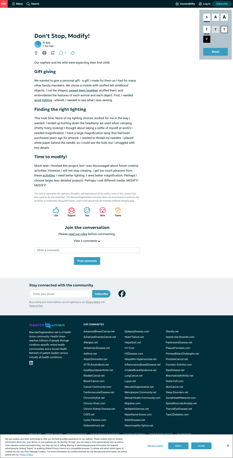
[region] (116, 446)
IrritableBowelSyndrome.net (140, 370)
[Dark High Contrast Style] (206, 39)
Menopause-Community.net (140, 392)
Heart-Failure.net (134, 337)
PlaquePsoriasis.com (178, 348)
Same (116, 212)
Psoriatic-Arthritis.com (179, 364)
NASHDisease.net (135, 420)
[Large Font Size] (215, 17)
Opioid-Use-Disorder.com (180, 337)
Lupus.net (130, 381)
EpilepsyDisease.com (137, 331)
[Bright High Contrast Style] (224, 29)
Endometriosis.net (93, 425)
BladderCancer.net (94, 375)
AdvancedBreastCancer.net (99, 331)
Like (54, 212)
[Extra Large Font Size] (224, 17)
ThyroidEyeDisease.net (179, 408)
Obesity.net (172, 331)
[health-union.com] (47, 325)
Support (70, 212)
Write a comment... (49, 250)
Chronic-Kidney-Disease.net (99, 408)
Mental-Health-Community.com (142, 397)
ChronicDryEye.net (94, 397)
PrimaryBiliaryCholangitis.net (182, 353)
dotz (48, 42)
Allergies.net (90, 342)
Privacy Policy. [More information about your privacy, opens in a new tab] (26, 454)
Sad (85, 212)
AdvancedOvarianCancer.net (99, 337)
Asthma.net (90, 353)
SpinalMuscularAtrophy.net (181, 403)
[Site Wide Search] (33, 4)
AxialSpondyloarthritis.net (98, 370)
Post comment (87, 261)
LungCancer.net (134, 375)
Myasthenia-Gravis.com (138, 414)
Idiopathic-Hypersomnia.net (140, 359)
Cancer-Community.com (97, 386)
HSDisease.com (134, 353)
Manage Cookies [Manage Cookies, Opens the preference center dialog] (155, 446)
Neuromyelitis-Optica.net (139, 425)
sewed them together (83, 90)
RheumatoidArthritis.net (179, 375)
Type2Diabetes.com (177, 414)
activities (49, 175)
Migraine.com (132, 403)
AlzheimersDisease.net (96, 348)
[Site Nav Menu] (17, 4)
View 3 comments (87, 241)
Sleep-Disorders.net (177, 392)
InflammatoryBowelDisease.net (143, 364)
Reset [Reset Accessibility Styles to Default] (215, 51)
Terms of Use (36, 306)
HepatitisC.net (133, 342)
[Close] (227, 445)
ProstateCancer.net (177, 359)
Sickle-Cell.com (174, 381)
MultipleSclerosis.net (137, 408)
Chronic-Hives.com (94, 403)
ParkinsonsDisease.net (179, 342)
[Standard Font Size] (206, 17)
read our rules (77, 234)
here (132, 200)
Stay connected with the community (61, 285)
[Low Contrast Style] (215, 29)
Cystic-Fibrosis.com (94, 420)
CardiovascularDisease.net (98, 392)
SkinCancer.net (174, 386)
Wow (101, 212)
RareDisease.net (175, 370)
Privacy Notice (93, 302)
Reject (178, 446)
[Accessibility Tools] (185, 4)
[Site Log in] (204, 4)
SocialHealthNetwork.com (181, 397)
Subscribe (222, 3)
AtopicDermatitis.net (95, 359)
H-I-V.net (129, 348)
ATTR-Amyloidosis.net (96, 364)
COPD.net (88, 414)
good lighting (43, 100)
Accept (201, 446)
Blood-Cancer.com (94, 381)
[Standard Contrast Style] (206, 29)
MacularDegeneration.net (139, 386)
